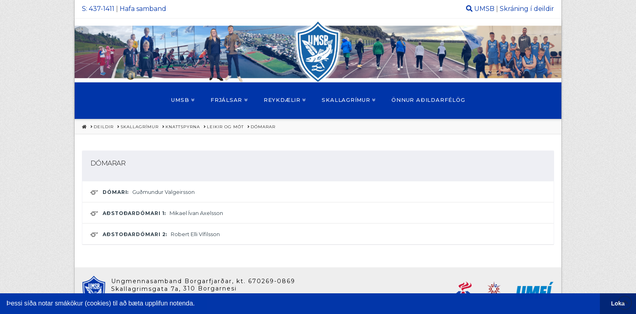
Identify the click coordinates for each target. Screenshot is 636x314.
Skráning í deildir (527, 9)
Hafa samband (143, 9)
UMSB (484, 9)
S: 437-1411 (98, 9)
